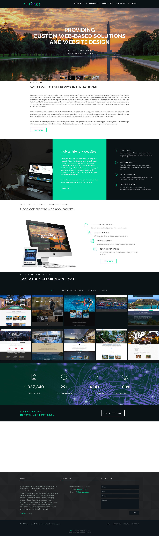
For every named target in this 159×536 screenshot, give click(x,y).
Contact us (24, 513)
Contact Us (38, 130)
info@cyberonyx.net (82, 492)
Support (120, 3)
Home (108, 524)
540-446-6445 (82, 489)
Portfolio (107, 3)
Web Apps (126, 524)
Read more (65, 188)
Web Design (116, 524)
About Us (79, 3)
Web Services (92, 3)
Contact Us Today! (113, 413)
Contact (132, 3)
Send (134, 513)
